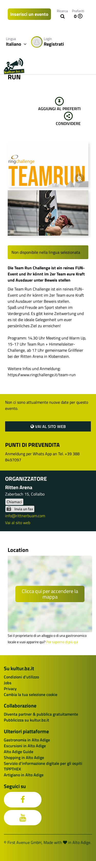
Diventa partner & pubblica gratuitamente (41, 714)
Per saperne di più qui (62, 641)
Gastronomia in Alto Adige (27, 740)
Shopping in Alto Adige (24, 757)
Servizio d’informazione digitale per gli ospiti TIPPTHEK (43, 766)
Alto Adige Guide (18, 752)
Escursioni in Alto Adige (25, 746)
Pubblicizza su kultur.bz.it (26, 720)
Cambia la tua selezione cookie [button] (30, 694)
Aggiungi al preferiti (59, 104)
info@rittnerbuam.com (25, 516)
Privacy (10, 689)
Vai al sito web (48, 426)
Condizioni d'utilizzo (21, 677)
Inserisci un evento (29, 14)
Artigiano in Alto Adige (24, 775)
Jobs (8, 683)
